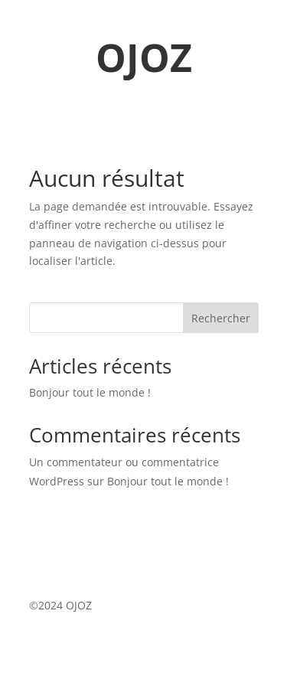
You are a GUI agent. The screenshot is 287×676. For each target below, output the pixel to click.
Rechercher (220, 318)
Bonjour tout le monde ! (90, 392)
